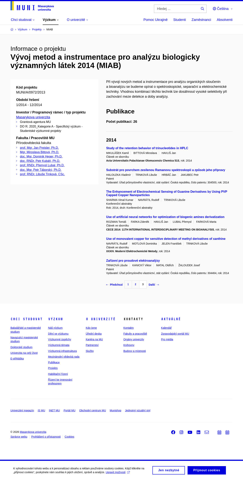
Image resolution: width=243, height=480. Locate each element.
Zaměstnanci (201, 20)
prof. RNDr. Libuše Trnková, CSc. (42, 174)
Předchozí (114, 284)
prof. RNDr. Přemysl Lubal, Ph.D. (42, 165)
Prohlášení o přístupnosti (46, 436)
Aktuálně (171, 319)
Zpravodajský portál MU (175, 333)
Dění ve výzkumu (58, 333)
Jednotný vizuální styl (137, 410)
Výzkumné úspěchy (59, 339)
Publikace (54, 362)
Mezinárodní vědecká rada (63, 356)
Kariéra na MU (94, 339)
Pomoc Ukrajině (156, 20)
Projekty (53, 368)
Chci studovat (26, 319)
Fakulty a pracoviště (135, 333)
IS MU (41, 410)
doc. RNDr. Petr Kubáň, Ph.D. (40, 160)
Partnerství (92, 345)
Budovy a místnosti (134, 350)
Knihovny (128, 345)
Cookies (69, 436)
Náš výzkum (55, 327)
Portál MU (69, 410)
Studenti (179, 20)
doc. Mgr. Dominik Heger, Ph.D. (41, 156)
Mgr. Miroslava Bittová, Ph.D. (39, 152)
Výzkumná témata (58, 345)
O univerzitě (100, 319)
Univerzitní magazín (22, 410)
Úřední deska (94, 333)
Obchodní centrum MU (92, 410)
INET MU (54, 410)
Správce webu (18, 436)
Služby (90, 350)
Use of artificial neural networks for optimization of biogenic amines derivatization (165, 217)
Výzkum (55, 319)
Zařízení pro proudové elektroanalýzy (133, 260)
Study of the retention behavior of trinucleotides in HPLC (147, 148)
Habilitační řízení (58, 373)
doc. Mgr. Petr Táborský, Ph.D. (40, 169)
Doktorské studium (21, 347)
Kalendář (166, 327)
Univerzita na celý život (24, 352)
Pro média (167, 339)
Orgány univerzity (133, 339)
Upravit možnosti (118, 473)
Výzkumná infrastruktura (62, 350)
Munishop (115, 410)
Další (154, 284)
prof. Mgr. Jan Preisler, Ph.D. (39, 147)
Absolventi (225, 20)
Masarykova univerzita (33, 117)
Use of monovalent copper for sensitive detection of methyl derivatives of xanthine (166, 238)
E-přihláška (17, 358)
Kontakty (128, 327)
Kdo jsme (91, 327)
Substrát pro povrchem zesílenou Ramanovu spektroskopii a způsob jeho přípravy (165, 170)
